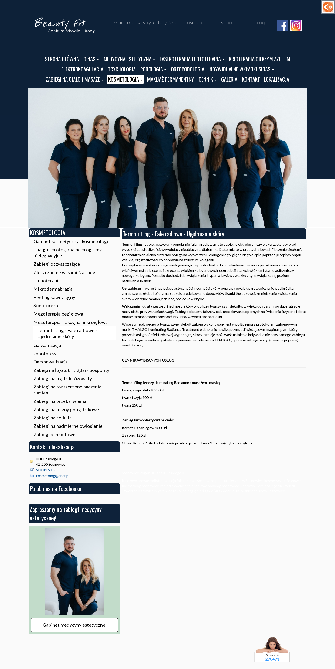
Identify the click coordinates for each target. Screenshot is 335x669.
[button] (91, 59)
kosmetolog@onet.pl (52, 475)
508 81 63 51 (46, 470)
